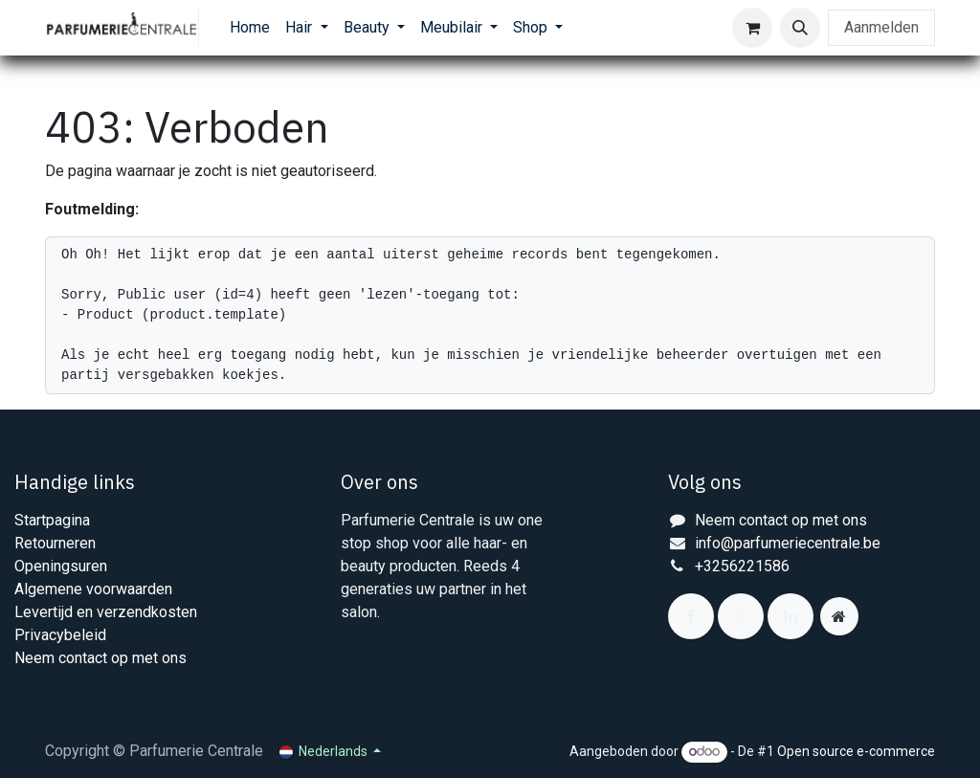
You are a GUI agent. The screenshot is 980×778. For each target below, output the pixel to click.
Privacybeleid (60, 635)
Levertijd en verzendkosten (105, 612)
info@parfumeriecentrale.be (787, 543)
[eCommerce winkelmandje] (752, 28)
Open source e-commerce (856, 751)
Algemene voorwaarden (93, 589)
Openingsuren (60, 566)
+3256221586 (742, 566)
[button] (800, 28)
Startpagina (52, 520)
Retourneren (55, 543)
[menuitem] (250, 28)
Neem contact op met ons (100, 658)
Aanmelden (881, 27)
